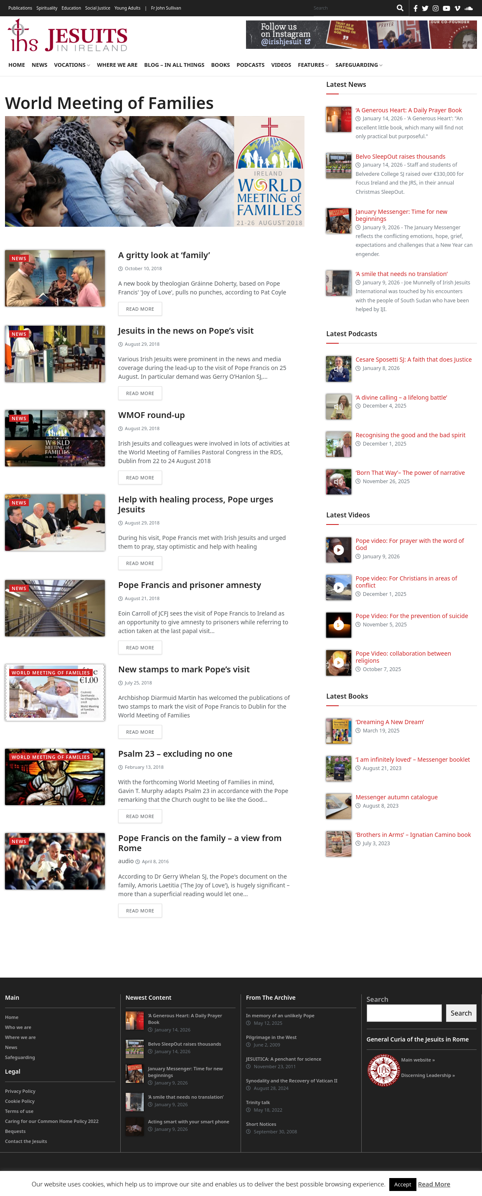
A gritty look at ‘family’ (164, 255)
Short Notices (261, 1124)
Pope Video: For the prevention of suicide (412, 616)
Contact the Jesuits (26, 1141)
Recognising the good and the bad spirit (410, 435)
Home (16, 64)
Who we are (18, 1027)
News (40, 64)
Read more (140, 309)
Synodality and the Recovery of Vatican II (291, 1080)
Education (71, 8)
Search (377, 999)
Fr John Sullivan (166, 8)
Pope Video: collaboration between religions (403, 656)
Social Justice (97, 8)
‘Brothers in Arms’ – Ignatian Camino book (413, 835)
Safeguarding (359, 64)
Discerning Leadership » (428, 1075)
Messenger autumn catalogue (396, 797)
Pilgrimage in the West (271, 1037)
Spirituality (46, 8)
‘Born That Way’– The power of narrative (410, 472)
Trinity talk (258, 1102)
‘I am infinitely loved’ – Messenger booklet (412, 759)
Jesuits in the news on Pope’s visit (186, 330)
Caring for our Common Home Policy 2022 (52, 1121)
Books (220, 64)
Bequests (15, 1131)
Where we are (117, 64)
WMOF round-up (151, 415)
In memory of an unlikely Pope (280, 1015)
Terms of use (19, 1111)
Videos (281, 64)
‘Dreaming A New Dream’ (389, 722)
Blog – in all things (174, 64)
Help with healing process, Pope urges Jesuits (195, 504)
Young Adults (127, 8)
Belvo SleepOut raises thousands (400, 156)
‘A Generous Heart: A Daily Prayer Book (408, 110)
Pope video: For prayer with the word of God (409, 544)
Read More (434, 1184)
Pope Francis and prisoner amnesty (189, 584)
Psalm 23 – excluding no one (175, 753)
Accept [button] (402, 1184)
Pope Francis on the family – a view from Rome (200, 843)
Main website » (418, 1060)
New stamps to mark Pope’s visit (184, 669)
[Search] (351, 8)
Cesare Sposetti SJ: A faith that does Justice (413, 359)
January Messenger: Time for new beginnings (401, 215)
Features (313, 64)
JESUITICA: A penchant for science (283, 1059)
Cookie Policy (20, 1101)
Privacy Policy (20, 1091)
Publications (20, 8)
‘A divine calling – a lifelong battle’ (401, 397)
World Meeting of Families (51, 672)
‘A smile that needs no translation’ (401, 274)
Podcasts (250, 64)
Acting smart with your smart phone (188, 1121)
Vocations (72, 64)
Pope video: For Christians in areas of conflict (406, 581)
